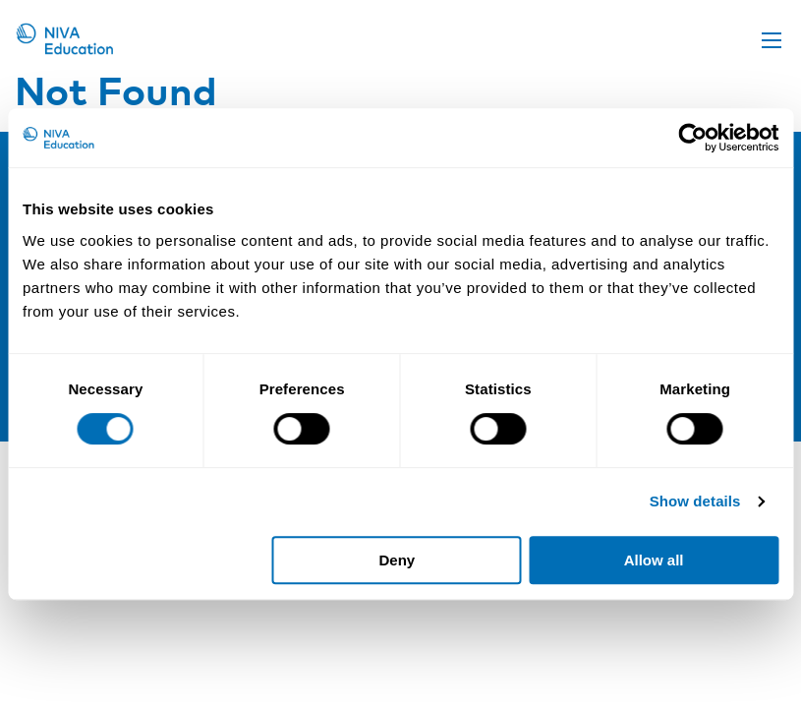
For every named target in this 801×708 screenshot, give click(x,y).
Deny (397, 560)
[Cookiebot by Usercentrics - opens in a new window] (692, 137)
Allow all (654, 560)
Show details (695, 501)
